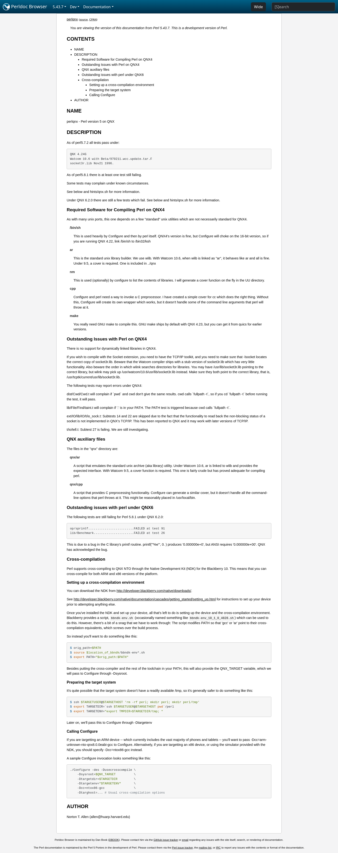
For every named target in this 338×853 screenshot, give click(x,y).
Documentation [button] (97, 6)
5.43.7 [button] (58, 6)
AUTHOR (81, 100)
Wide (258, 6)
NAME (79, 49)
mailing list (205, 847)
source (84, 19)
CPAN (92, 19)
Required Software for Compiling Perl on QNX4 (117, 59)
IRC (218, 847)
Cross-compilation (95, 80)
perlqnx (72, 19)
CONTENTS (81, 39)
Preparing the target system (110, 90)
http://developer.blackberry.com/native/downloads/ (153, 591)
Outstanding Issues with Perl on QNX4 (110, 65)
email (185, 839)
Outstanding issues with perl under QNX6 (113, 75)
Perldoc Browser (25, 6)
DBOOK (114, 839)
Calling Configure (102, 95)
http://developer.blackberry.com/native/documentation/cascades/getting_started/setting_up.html (145, 599)
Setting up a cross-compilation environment (121, 85)
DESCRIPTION (85, 54)
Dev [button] (73, 6)
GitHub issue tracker (166, 839)
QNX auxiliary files (95, 69)
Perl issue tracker (182, 847)
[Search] (303, 6)
